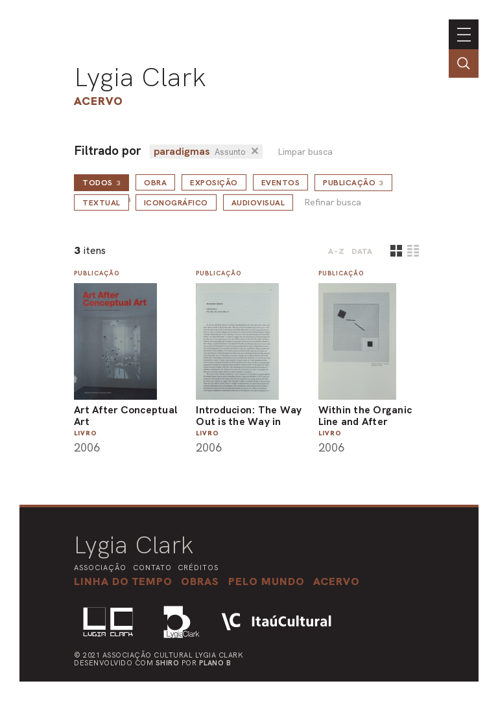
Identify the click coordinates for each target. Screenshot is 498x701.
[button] (266, 581)
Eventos (280, 183)
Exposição (214, 183)
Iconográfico (176, 203)
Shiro (168, 662)
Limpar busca (305, 151)
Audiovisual (258, 203)
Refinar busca (332, 202)
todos (101, 183)
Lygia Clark (140, 77)
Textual (101, 203)
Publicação (353, 183)
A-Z (336, 251)
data (362, 251)
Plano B (215, 662)
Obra (155, 183)
